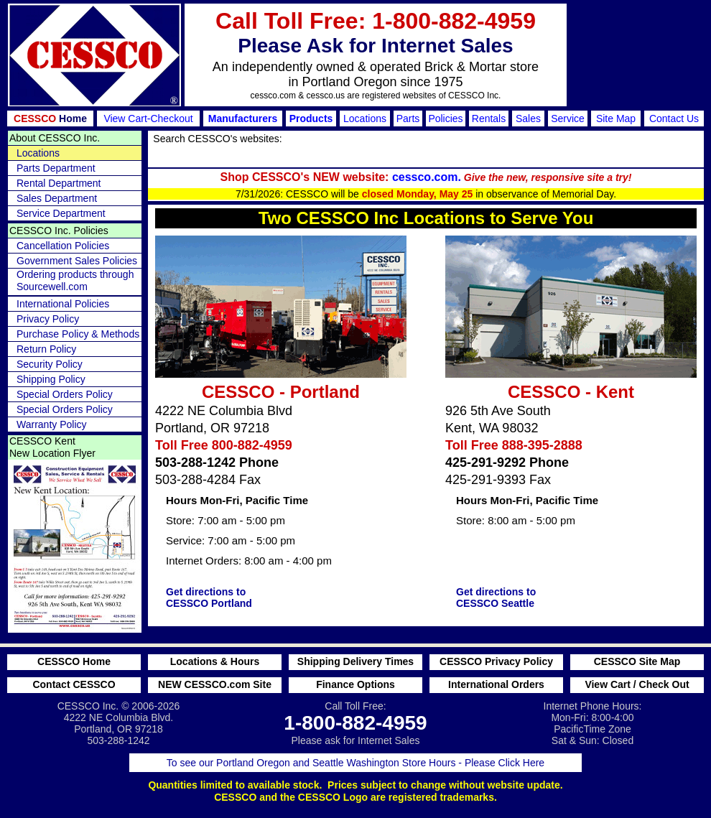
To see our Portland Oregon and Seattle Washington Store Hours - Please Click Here (355, 762)
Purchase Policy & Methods (78, 334)
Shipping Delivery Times (355, 661)
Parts (408, 118)
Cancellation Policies (63, 245)
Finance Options (355, 684)
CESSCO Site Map (637, 661)
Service (568, 118)
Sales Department (57, 198)
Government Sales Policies (77, 260)
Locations (364, 118)
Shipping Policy (51, 379)
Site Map (616, 118)
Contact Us (674, 118)
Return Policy (46, 349)
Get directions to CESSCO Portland (209, 597)
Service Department (61, 213)
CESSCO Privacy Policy (496, 661)
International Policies (63, 304)
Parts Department (56, 168)
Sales (528, 118)
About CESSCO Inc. (54, 138)
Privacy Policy (48, 319)
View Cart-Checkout (147, 118)
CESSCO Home (74, 661)
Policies (445, 118)
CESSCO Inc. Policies (58, 230)
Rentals (489, 118)
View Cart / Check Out (637, 684)
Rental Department (59, 183)
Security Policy (50, 364)
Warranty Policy (52, 424)
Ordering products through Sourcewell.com (75, 280)
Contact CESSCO (73, 684)
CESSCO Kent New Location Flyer (52, 447)
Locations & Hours (214, 661)
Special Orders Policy (65, 394)
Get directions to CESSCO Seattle (496, 597)
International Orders (496, 684)
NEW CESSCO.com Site (214, 684)
